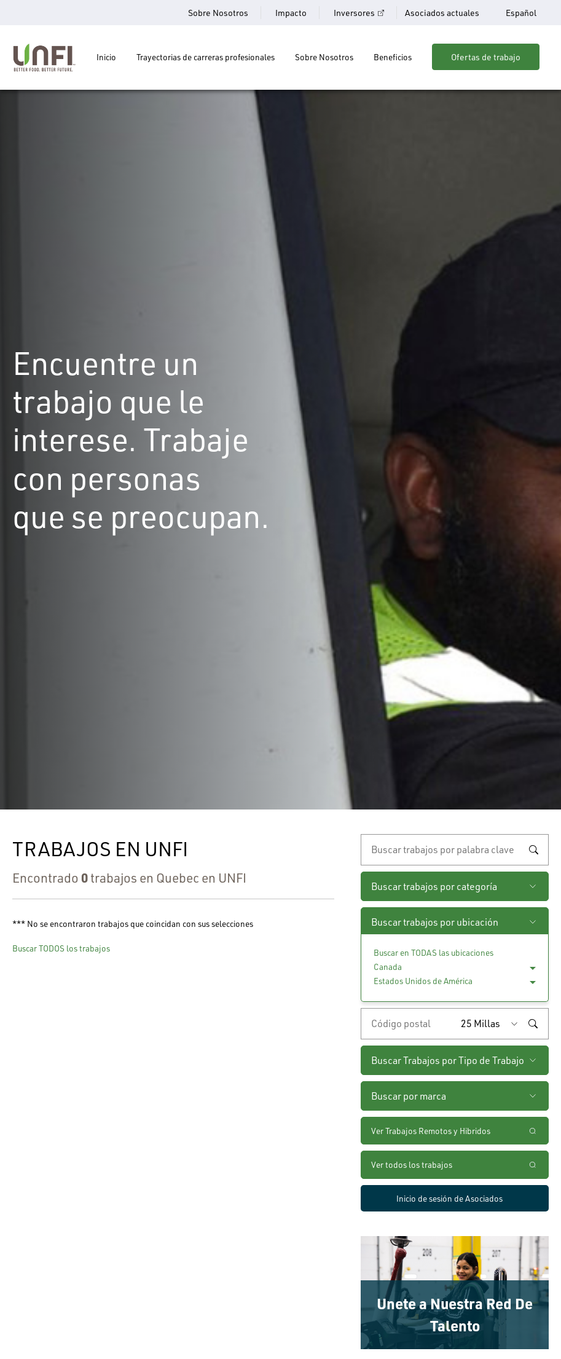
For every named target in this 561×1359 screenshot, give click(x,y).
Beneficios (393, 57)
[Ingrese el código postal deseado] (408, 1023)
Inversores (354, 12)
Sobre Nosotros (218, 12)
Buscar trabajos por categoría (434, 886)
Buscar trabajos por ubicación (434, 922)
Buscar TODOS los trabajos (61, 948)
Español (521, 13)
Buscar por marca (408, 1096)
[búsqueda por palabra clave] (455, 849)
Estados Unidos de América (423, 980)
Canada (388, 966)
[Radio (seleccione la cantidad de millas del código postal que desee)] (492, 1023)
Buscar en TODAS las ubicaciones (433, 952)
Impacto (291, 12)
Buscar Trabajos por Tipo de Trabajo (447, 1060)
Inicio (106, 57)
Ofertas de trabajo (485, 57)
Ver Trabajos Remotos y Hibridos (430, 1130)
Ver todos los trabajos (411, 1164)
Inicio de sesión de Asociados (449, 1198)
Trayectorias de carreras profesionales (205, 57)
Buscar (533, 850)
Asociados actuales (442, 12)
